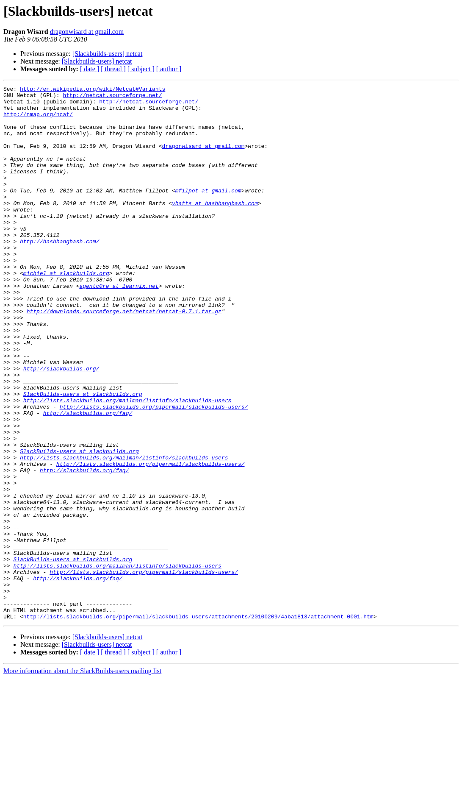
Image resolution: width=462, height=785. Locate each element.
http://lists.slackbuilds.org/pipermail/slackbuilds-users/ (154, 471)
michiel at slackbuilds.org (66, 311)
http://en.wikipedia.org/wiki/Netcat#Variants (92, 90)
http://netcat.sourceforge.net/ (112, 97)
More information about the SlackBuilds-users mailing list (82, 777)
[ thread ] (113, 68)
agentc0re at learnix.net (118, 326)
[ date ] (89, 68)
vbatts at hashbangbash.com (215, 227)
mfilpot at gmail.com (208, 212)
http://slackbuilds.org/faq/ (88, 479)
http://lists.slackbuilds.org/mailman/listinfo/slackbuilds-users (127, 464)
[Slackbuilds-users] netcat (107, 53)
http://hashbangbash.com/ (59, 273)
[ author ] (169, 68)
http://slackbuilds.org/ (61, 425)
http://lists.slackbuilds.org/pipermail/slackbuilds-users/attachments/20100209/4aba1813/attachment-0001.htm (198, 723)
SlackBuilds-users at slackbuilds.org (82, 456)
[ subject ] (141, 68)
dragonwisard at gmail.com (87, 31)
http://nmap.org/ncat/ (38, 120)
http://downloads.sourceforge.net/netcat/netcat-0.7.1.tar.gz (124, 357)
